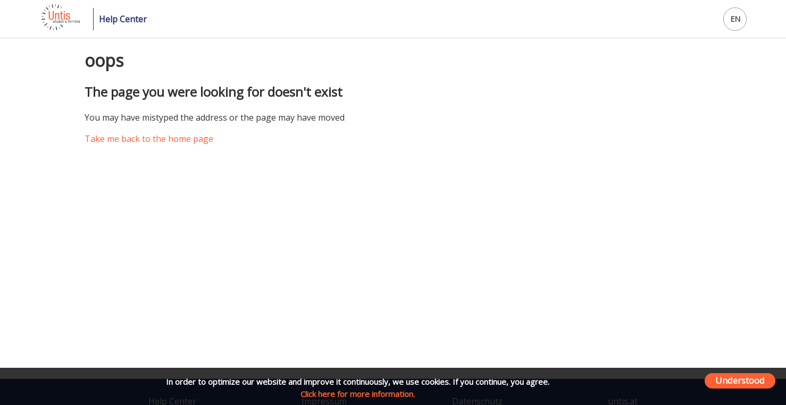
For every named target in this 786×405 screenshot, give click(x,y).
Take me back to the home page (149, 139)
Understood (740, 380)
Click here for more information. (357, 394)
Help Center (123, 19)
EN (735, 19)
